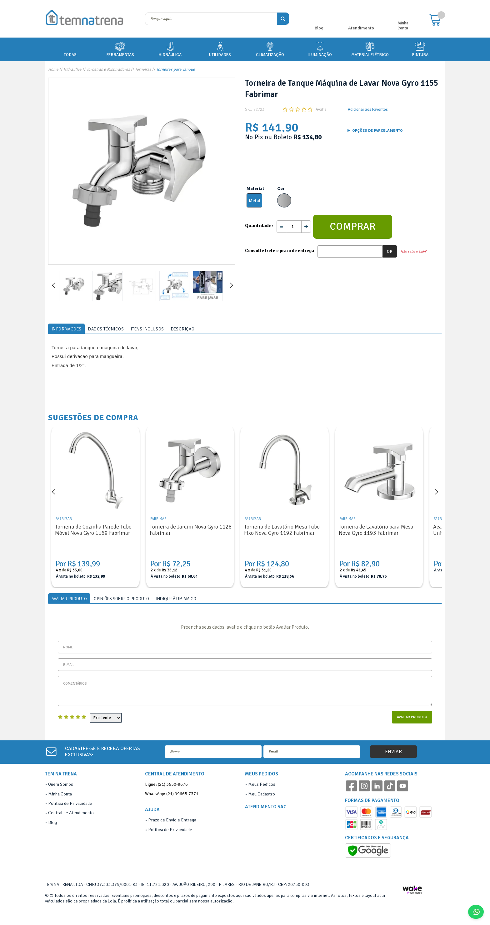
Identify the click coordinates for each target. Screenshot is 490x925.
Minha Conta (403, 26)
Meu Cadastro (261, 794)
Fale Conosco (478, 912)
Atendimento (361, 28)
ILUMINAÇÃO (320, 48)
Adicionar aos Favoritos (368, 109)
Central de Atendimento (71, 812)
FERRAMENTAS (120, 48)
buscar (283, 19)
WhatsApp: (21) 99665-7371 (171, 793)
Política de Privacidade (70, 803)
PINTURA (420, 48)
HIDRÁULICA (170, 48)
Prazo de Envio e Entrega (172, 820)
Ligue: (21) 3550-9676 (166, 784)
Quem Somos (60, 784)
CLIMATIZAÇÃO (270, 48)
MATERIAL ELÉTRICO (370, 48)
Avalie (321, 109)
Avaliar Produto (412, 717)
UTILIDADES (220, 48)
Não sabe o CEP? (413, 251)
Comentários (245, 691)
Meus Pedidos (261, 784)
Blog (319, 28)
